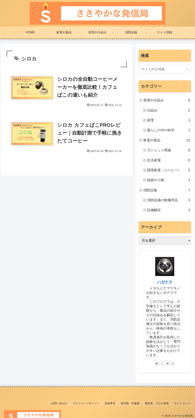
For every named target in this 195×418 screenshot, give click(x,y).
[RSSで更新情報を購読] (172, 363)
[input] (165, 69)
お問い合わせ (67, 402)
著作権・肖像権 (134, 402)
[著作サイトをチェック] (156, 363)
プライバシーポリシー (92, 402)
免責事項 (115, 402)
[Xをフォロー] (162, 363)
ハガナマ (164, 282)
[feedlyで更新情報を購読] (167, 363)
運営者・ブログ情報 (159, 402)
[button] (187, 69)
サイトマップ (183, 402)
